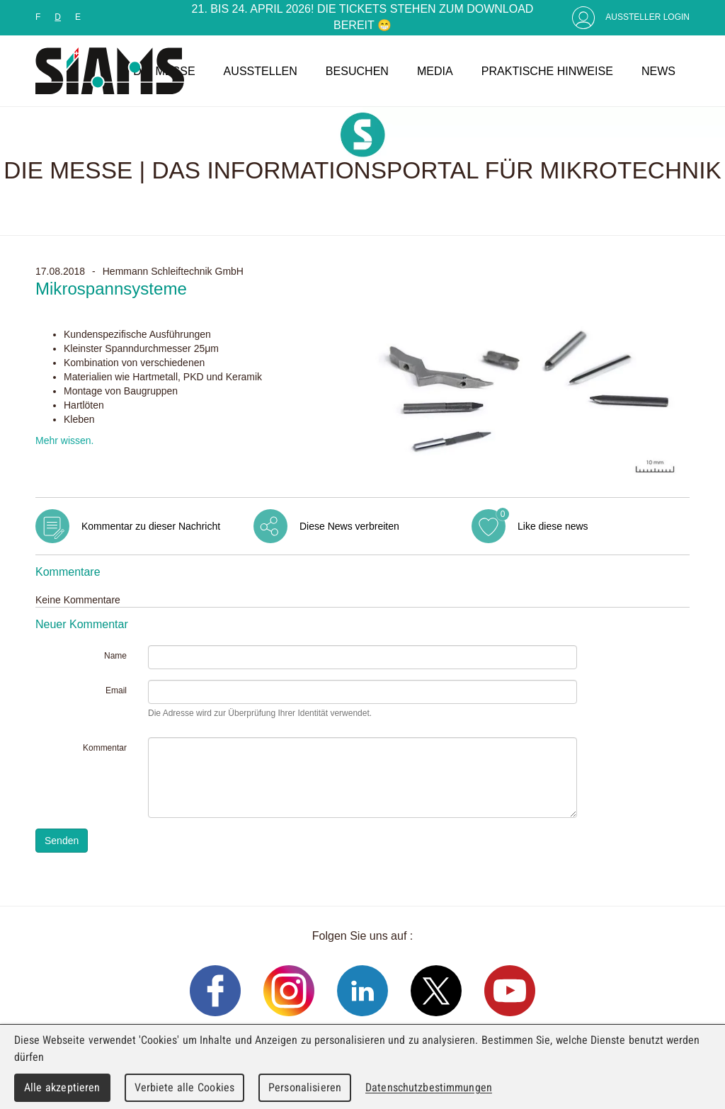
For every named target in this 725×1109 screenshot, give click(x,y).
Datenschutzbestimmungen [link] (428, 1087)
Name (115, 656)
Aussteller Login (647, 17)
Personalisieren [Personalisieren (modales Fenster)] (304, 1087)
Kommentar (105, 748)
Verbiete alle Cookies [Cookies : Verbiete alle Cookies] (185, 1087)
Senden (62, 840)
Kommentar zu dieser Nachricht (150, 526)
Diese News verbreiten (349, 526)
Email (116, 690)
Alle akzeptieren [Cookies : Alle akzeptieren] (62, 1087)
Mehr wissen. (64, 440)
